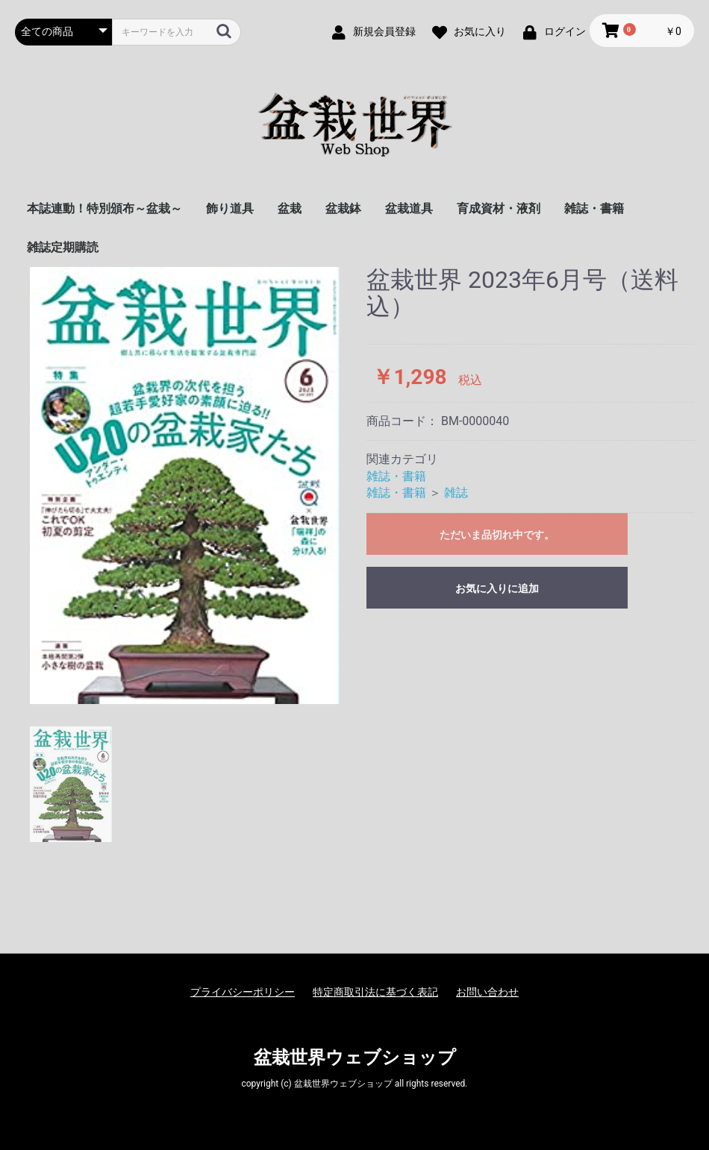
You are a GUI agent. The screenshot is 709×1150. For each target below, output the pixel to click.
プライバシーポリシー (242, 992)
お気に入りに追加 (497, 588)
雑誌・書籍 (594, 208)
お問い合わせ (487, 992)
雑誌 (456, 493)
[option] (185, 485)
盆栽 (290, 208)
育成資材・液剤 (498, 208)
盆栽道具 (409, 208)
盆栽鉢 (343, 208)
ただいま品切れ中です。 (497, 535)
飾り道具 (230, 208)
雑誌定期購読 (63, 247)
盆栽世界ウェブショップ (355, 1057)
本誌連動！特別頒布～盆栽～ (104, 208)
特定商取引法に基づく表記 (375, 992)
